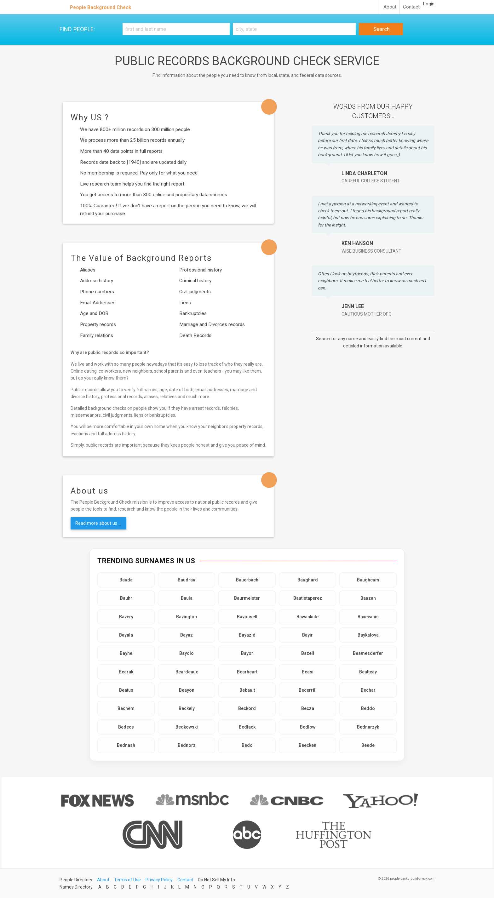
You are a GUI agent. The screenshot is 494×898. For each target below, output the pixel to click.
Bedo (247, 745)
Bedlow (307, 726)
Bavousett (247, 616)
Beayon (186, 690)
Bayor (247, 653)
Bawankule (307, 616)
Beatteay (368, 671)
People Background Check (100, 7)
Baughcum (368, 579)
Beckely (187, 708)
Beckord (247, 708)
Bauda (126, 579)
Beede (368, 745)
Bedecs (126, 726)
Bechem (126, 708)
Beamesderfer (368, 653)
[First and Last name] (176, 29)
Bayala (126, 635)
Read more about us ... (98, 523)
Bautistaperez (307, 598)
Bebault (247, 690)
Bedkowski (186, 726)
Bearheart (247, 671)
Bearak (126, 671)
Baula (186, 598)
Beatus (126, 690)
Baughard (307, 579)
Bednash (126, 745)
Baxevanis (368, 616)
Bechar (368, 690)
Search (381, 29)
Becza (307, 708)
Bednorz (187, 745)
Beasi (307, 671)
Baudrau (186, 579)
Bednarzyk (368, 726)
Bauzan (368, 598)
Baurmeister (247, 598)
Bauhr (126, 598)
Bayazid (247, 635)
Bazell (307, 653)
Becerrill (308, 690)
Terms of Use (127, 879)
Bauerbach (247, 579)
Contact (411, 7)
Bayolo (186, 653)
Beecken (307, 745)
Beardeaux (186, 671)
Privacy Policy (159, 879)
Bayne (126, 653)
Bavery (126, 616)
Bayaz (186, 635)
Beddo (368, 708)
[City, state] (294, 29)
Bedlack (247, 726)
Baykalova (368, 635)
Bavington (186, 616)
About (389, 7)
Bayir (307, 635)
